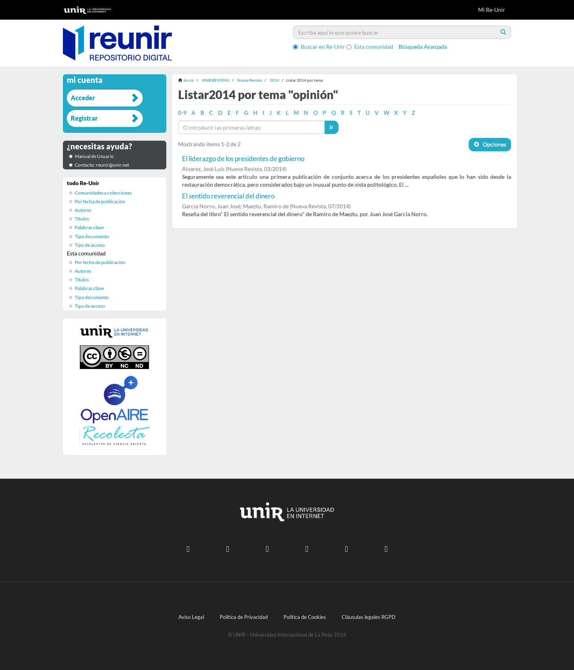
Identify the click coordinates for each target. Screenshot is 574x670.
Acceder (83, 97)
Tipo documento (92, 236)
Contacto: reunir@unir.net (102, 165)
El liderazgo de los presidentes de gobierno (243, 158)
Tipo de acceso (90, 245)
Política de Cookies (304, 617)
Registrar (84, 118)
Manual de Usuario (94, 156)
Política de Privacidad (244, 617)
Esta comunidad (369, 46)
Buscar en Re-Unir (319, 46)
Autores (83, 210)
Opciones (490, 144)
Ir (331, 127)
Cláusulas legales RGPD (369, 617)
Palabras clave (89, 227)
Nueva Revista (249, 80)
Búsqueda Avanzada (423, 46)
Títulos (82, 219)
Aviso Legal (191, 617)
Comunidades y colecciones (103, 193)
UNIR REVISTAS (215, 80)
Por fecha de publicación (100, 201)
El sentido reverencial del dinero (228, 196)
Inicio (189, 80)
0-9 (182, 112)
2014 (274, 80)
